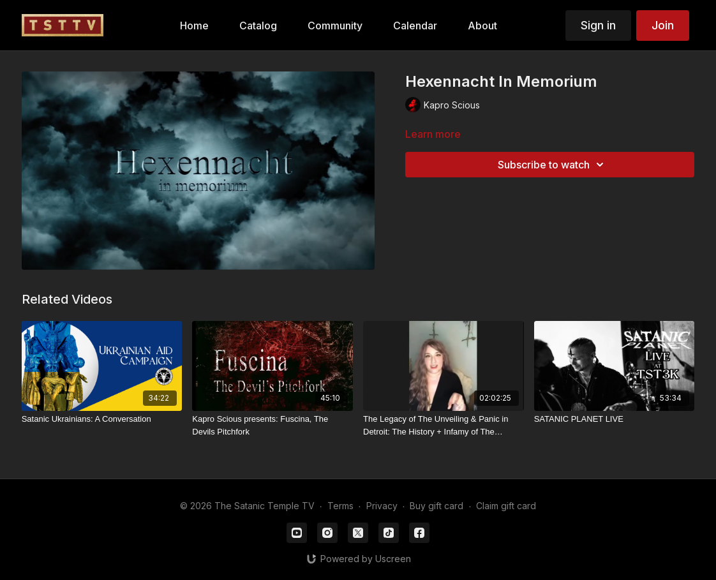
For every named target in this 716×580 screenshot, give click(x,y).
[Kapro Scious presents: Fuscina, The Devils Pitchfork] (272, 425)
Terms (340, 505)
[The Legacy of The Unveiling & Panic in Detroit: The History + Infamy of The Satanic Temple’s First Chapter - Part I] (443, 425)
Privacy (382, 505)
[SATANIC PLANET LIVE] (614, 419)
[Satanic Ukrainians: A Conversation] (102, 419)
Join (663, 25)
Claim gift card (506, 505)
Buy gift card (436, 505)
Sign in (598, 25)
